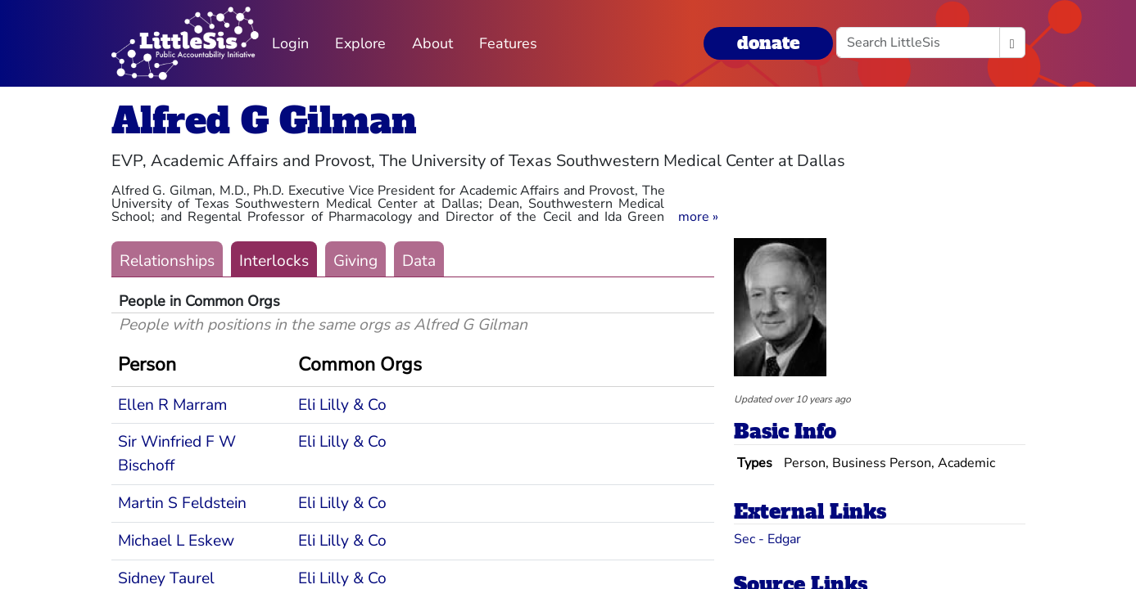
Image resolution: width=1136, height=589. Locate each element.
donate (768, 43)
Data (419, 261)
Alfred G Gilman (264, 121)
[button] (698, 216)
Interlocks (274, 261)
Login (290, 43)
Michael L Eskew (176, 540)
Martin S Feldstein (182, 503)
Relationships (167, 261)
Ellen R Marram (172, 405)
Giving (355, 261)
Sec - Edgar (767, 539)
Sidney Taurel (166, 578)
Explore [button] (360, 43)
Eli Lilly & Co (342, 405)
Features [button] (508, 43)
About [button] (432, 43)
